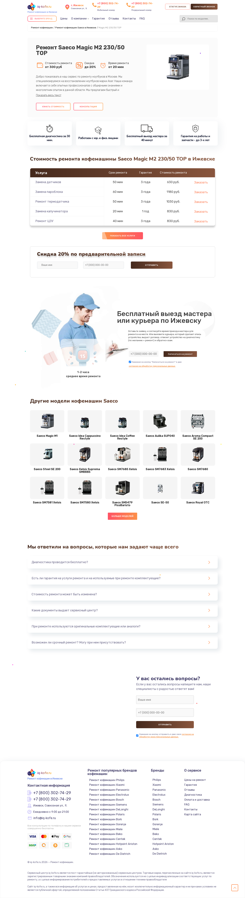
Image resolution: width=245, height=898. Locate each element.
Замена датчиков (48, 182)
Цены (63, 18)
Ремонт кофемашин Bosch (106, 799)
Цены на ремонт (195, 780)
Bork (155, 819)
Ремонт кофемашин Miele (105, 829)
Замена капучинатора (51, 211)
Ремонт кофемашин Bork (105, 819)
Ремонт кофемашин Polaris (107, 814)
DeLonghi (159, 809)
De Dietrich (160, 853)
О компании (79, 18)
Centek (157, 839)
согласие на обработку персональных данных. (152, 366)
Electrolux (159, 794)
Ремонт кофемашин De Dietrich (109, 853)
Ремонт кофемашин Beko (105, 834)
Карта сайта (192, 814)
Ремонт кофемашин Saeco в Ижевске (75, 27)
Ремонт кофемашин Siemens (108, 804)
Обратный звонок (204, 6)
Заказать (201, 182)
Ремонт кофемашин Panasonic (109, 789)
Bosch (157, 799)
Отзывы (114, 18)
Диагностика (193, 794)
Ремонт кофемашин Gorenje (107, 824)
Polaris (157, 814)
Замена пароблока (49, 192)
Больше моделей (123, 516)
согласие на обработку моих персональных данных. (166, 735)
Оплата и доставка (197, 799)
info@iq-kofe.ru (44, 818)
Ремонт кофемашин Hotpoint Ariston (113, 844)
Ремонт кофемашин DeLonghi (108, 809)
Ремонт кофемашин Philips (106, 780)
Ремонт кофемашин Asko (105, 849)
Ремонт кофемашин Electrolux (109, 794)
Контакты (129, 18)
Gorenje (158, 824)
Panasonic (159, 789)
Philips (157, 780)
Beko (156, 834)
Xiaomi (157, 784)
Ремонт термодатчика (52, 201)
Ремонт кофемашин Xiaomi (107, 784)
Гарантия (98, 18)
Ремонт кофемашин (42, 27)
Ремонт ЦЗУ (44, 221)
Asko (156, 849)
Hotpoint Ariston (163, 844)
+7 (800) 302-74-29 (52, 793)
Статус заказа (177, 6)
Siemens (158, 804)
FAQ (142, 18)
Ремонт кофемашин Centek (107, 839)
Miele (156, 829)
